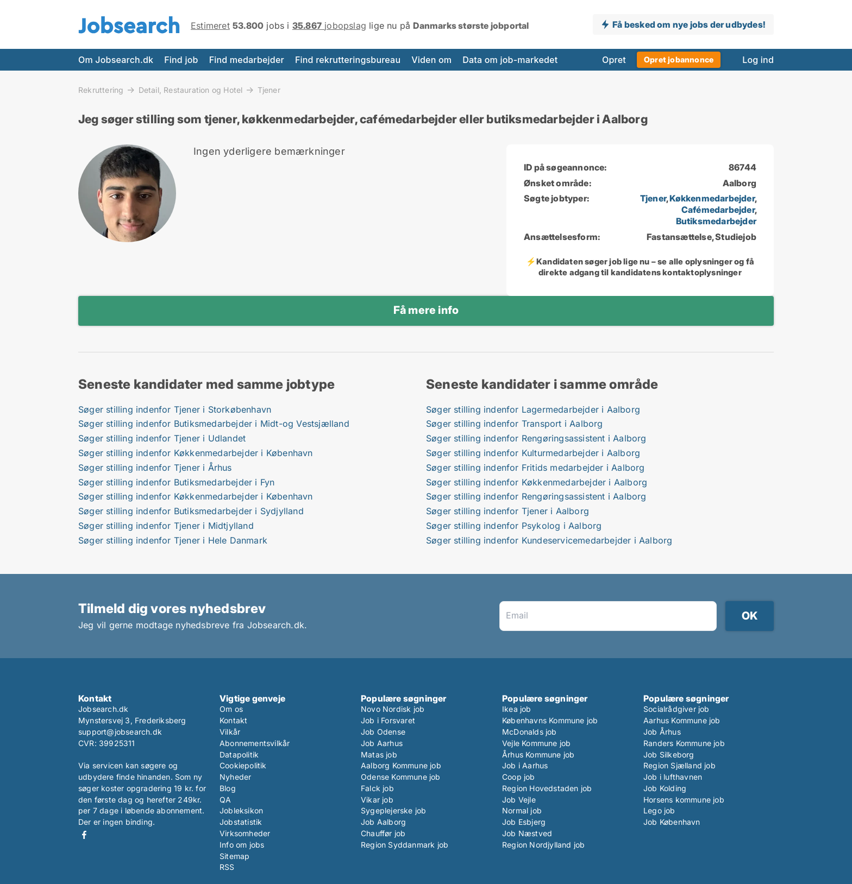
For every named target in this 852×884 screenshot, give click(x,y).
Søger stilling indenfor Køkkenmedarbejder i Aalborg (536, 482)
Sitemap (234, 856)
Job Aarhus (382, 743)
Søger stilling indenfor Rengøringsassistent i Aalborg (536, 438)
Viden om (431, 59)
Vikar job (377, 799)
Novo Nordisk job (392, 708)
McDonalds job (529, 731)
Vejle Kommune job (536, 743)
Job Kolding (664, 788)
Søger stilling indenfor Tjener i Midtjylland (166, 525)
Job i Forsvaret (388, 720)
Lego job (659, 810)
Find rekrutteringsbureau (347, 59)
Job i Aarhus (525, 765)
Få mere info (426, 310)
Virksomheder (245, 833)
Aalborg (739, 183)
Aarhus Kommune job (682, 720)
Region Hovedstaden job (547, 788)
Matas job (379, 754)
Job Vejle (519, 799)
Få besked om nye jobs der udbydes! (688, 24)
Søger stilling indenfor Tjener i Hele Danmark (172, 540)
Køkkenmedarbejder (711, 198)
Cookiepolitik (243, 765)
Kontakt (233, 720)
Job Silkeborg (668, 754)
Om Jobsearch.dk (115, 59)
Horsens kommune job (683, 799)
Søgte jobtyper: (556, 198)
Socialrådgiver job (676, 708)
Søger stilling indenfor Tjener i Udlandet (162, 438)
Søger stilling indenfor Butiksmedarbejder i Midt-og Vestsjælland (213, 423)
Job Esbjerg (524, 821)
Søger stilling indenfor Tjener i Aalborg (507, 511)
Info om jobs (242, 844)
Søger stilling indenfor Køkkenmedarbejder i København (195, 452)
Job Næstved (527, 833)
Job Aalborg (383, 821)
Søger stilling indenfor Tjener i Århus (155, 467)
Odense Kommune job (401, 776)
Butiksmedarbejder (716, 221)
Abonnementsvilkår (255, 743)
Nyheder (235, 776)
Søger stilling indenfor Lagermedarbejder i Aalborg (533, 409)
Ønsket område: (557, 183)
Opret (614, 59)
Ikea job (516, 708)
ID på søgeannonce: (565, 167)
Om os (231, 708)
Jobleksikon (241, 810)
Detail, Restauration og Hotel (191, 89)
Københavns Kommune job (550, 720)
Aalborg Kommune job (401, 765)
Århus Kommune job (538, 754)
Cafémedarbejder (718, 209)
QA (225, 799)
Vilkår (230, 731)
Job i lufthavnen (672, 776)
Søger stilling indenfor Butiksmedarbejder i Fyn (176, 482)
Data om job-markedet (509, 59)
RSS (227, 867)
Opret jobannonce (678, 59)
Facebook (84, 835)
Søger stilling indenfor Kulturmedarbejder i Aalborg (533, 452)
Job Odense (383, 731)
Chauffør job (383, 833)
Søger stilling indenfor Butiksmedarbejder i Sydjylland (191, 511)
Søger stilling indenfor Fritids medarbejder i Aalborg (535, 467)
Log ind (758, 59)
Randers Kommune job (684, 743)
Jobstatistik (241, 821)
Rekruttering (100, 89)
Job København (671, 821)
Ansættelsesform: (562, 236)
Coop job (518, 776)
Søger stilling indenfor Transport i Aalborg (514, 423)
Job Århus (662, 731)
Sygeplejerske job (393, 810)
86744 (742, 167)
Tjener (269, 90)
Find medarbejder (246, 59)
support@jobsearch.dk (120, 731)
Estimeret (210, 25)
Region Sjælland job (679, 765)
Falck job (377, 788)
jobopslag (329, 25)
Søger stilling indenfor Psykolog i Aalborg (514, 525)
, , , (698, 209)
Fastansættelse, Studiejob (701, 236)
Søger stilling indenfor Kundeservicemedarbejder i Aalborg (549, 540)
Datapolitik (239, 754)
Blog (228, 788)
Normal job (522, 810)
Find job (181, 59)
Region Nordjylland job (543, 844)
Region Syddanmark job (404, 844)
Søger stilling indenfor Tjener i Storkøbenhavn (174, 409)
